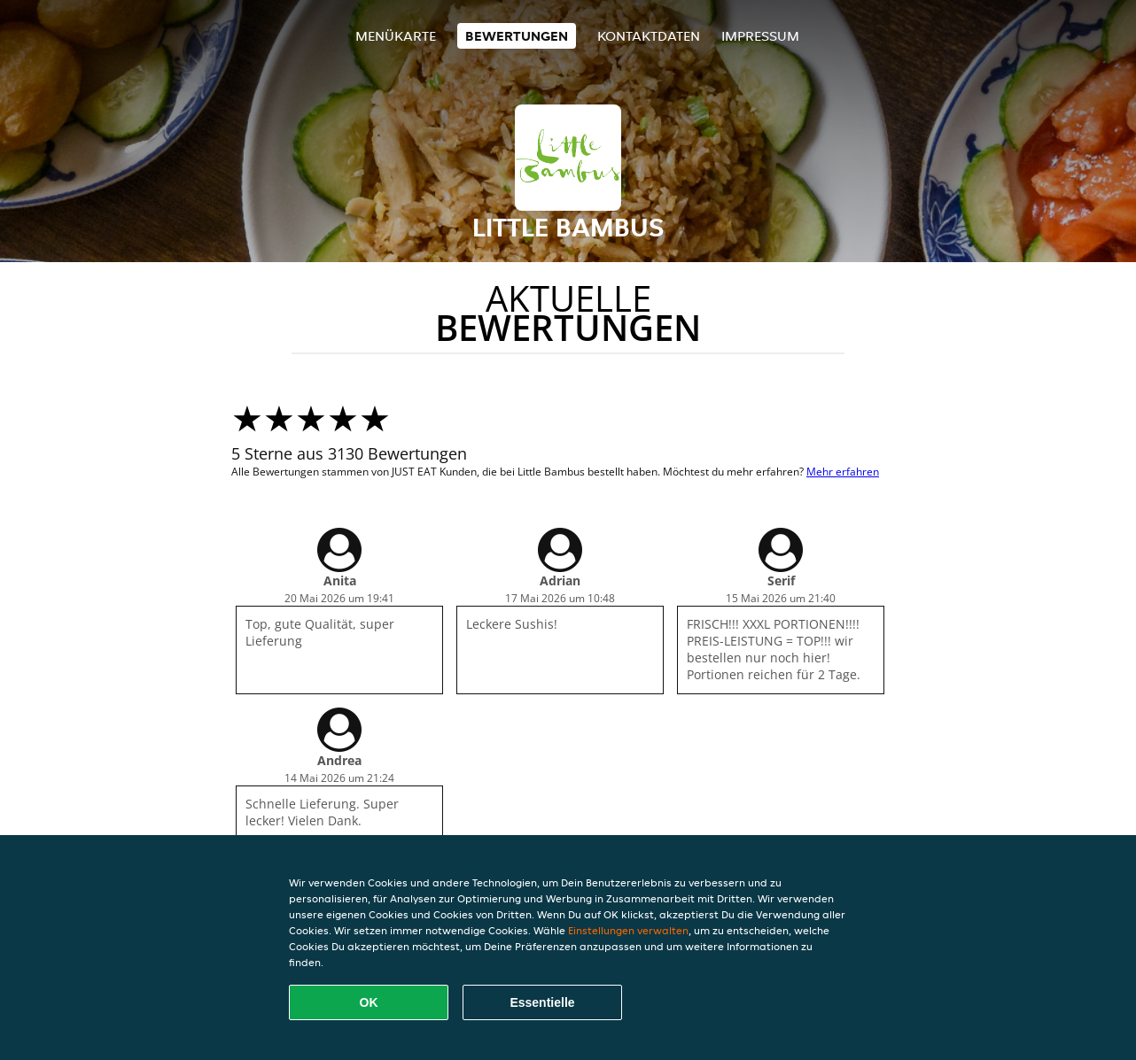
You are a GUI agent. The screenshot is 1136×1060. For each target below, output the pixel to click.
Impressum (760, 36)
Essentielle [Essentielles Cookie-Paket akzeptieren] (542, 1002)
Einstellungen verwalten (628, 930)
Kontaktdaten (648, 36)
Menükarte (395, 36)
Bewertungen (516, 36)
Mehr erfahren (842, 471)
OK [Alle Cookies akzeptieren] (369, 1002)
